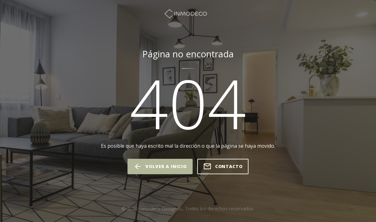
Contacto (223, 166)
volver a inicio (159, 166)
